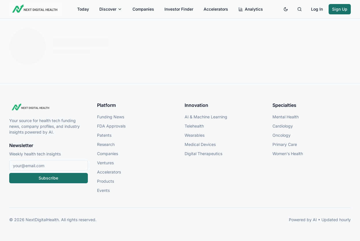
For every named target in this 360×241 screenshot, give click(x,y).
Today (83, 9)
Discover (110, 9)
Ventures (105, 162)
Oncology (281, 135)
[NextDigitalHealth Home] (48, 107)
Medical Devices (200, 144)
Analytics (250, 9)
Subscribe (48, 178)
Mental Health (285, 116)
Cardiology (282, 126)
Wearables (194, 135)
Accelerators (216, 9)
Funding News (110, 116)
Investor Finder (178, 9)
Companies (143, 9)
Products (105, 181)
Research (106, 144)
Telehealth (194, 126)
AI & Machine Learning (206, 116)
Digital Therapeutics (203, 153)
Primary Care (284, 144)
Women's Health (287, 153)
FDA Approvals (111, 126)
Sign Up (339, 9)
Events (103, 190)
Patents (104, 135)
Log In (317, 9)
